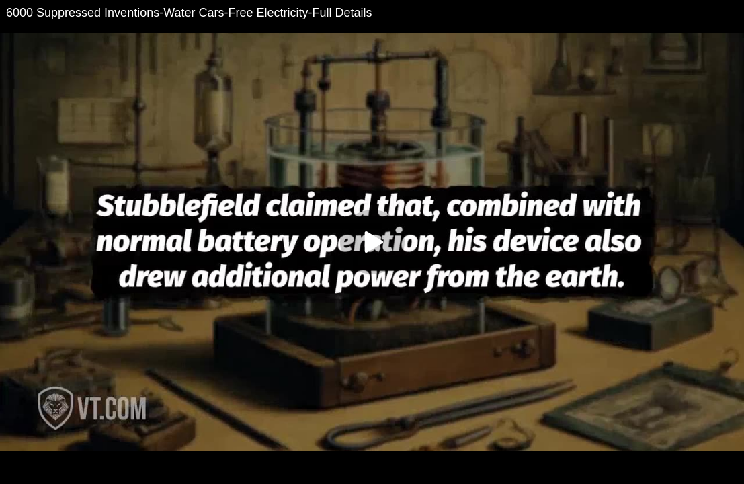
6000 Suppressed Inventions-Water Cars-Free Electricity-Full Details (189, 12)
